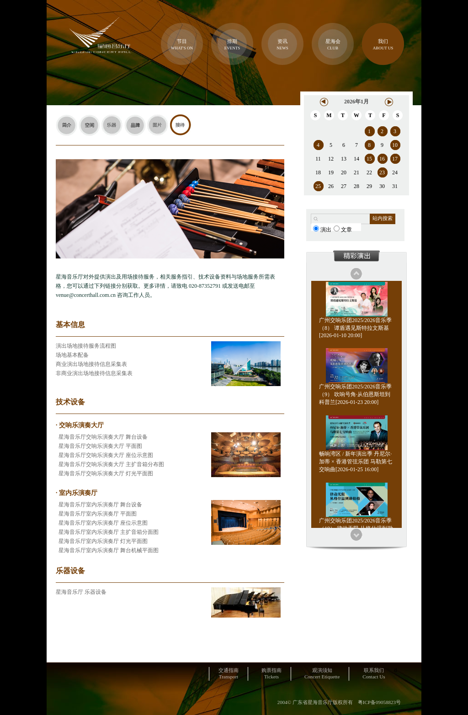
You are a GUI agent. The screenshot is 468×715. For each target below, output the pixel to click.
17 (395, 159)
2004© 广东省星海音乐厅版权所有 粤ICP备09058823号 (339, 702)
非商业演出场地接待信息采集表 (94, 373)
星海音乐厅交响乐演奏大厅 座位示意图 (104, 455)
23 (382, 172)
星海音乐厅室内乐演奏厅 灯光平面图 (102, 541)
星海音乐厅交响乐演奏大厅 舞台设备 (102, 437)
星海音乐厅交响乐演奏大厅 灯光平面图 (104, 473)
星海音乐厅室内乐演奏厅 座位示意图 (102, 523)
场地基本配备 (72, 355)
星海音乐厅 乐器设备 (81, 592)
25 (318, 186)
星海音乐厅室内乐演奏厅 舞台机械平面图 (107, 550)
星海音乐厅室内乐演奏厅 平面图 (96, 514)
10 (395, 145)
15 (369, 159)
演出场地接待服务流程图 (86, 346)
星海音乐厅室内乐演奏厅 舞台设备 (99, 504)
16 (382, 159)
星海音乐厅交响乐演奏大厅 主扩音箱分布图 (110, 464)
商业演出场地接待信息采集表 (91, 364)
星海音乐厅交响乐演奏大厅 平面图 (99, 446)
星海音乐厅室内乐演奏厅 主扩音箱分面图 (107, 532)
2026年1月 (356, 101)
